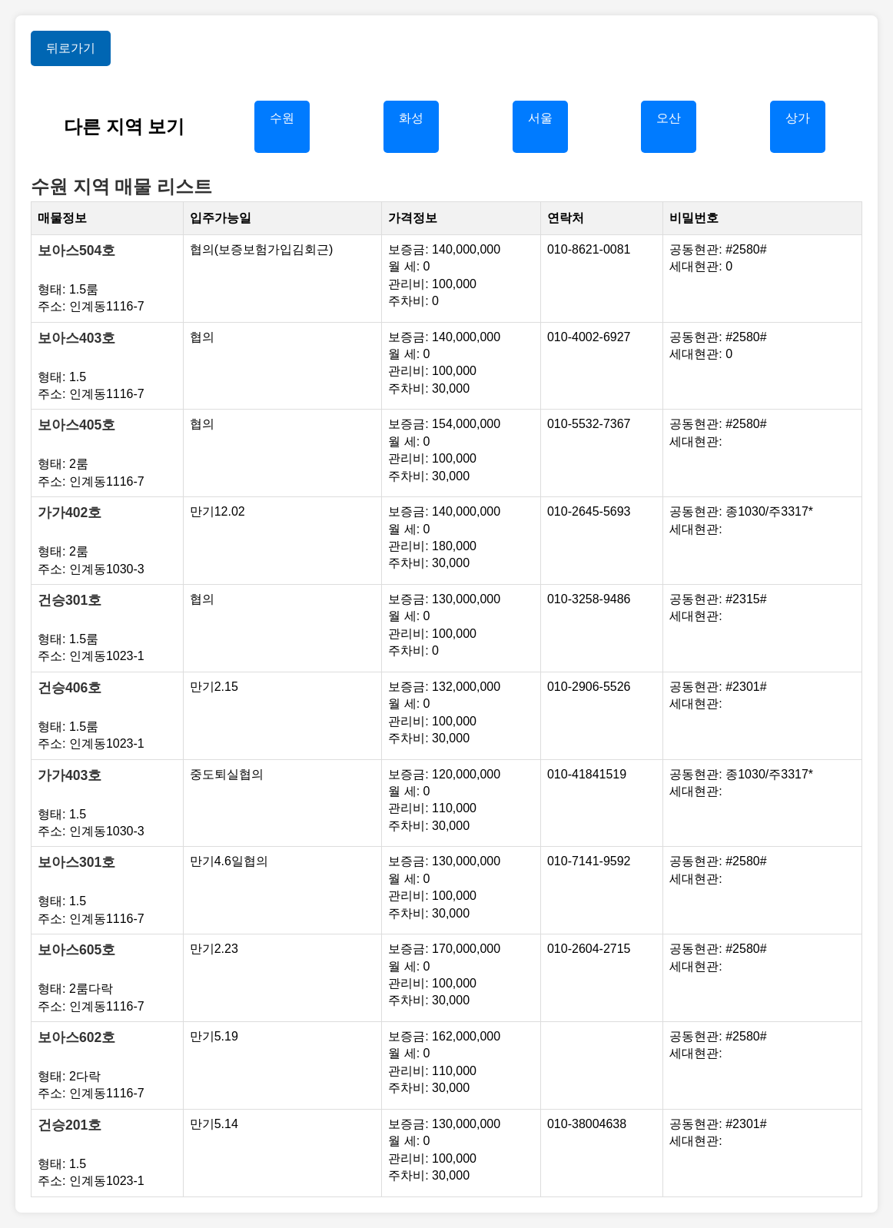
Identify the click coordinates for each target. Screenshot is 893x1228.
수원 (282, 117)
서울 (540, 117)
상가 (797, 117)
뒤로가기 (70, 48)
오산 (668, 117)
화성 (411, 117)
